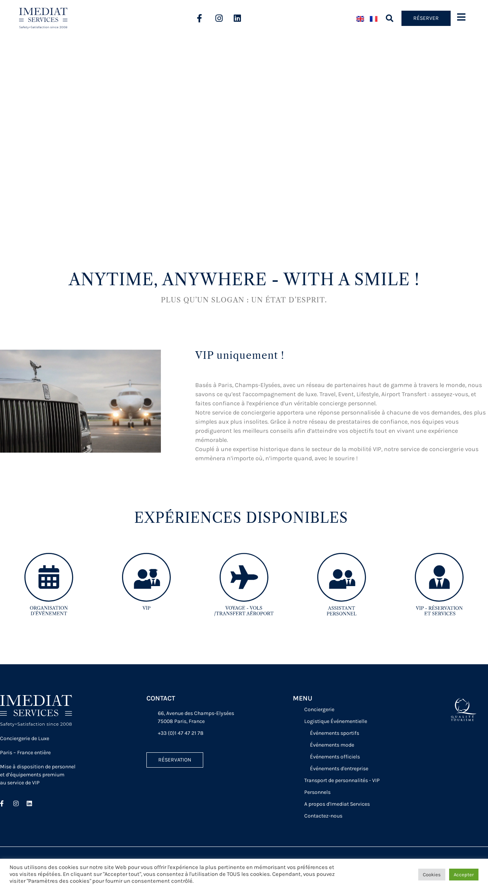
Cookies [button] (432, 874)
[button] (389, 18)
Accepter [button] (464, 874)
